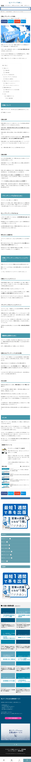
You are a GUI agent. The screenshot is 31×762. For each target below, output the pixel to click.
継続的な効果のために (6, 87)
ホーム (4, 760)
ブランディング (21, 18)
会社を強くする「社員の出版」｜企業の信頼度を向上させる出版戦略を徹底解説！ (8, 669)
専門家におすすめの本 (7, 551)
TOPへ (27, 760)
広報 (25, 18)
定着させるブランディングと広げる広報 (11, 89)
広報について (5, 68)
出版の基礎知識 (9, 11)
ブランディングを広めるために (8, 74)
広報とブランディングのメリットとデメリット (11, 81)
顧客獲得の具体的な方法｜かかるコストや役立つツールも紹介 (19, 485)
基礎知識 (2, 5)
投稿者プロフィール (9, 96)
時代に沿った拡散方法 (8, 79)
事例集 (22, 5)
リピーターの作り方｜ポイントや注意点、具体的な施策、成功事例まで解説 (19, 470)
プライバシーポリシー (12, 750)
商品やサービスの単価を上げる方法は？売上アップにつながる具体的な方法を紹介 (19, 480)
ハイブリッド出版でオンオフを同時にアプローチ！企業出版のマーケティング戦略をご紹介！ (23, 669)
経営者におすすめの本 (15, 5)
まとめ (4, 94)
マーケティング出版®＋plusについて (12, 749)
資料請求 (12, 760)
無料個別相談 (20, 750)
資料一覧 (5, 561)
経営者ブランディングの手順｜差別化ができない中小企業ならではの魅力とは (23, 647)
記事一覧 (19, 760)
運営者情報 (23, 749)
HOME (3, 11)
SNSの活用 (6, 92)
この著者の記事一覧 (24, 466)
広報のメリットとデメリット (9, 83)
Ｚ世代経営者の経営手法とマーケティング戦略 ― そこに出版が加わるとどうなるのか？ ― (8, 626)
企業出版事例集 (6, 545)
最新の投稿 (9, 98)
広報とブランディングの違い (18, 11)
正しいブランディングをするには (10, 77)
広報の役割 (6, 72)
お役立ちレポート (27, 5)
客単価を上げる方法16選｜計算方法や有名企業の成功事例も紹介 (19, 475)
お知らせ (5, 542)
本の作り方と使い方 (7, 554)
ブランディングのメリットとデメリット (11, 85)
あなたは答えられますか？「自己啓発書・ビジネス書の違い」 (8, 690)
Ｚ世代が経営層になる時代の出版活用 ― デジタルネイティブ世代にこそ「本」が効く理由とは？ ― (23, 626)
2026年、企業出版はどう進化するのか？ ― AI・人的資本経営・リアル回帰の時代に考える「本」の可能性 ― (7, 647)
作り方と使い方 (8, 5)
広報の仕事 (6, 70)
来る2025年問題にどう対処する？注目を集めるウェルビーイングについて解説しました (23, 691)
